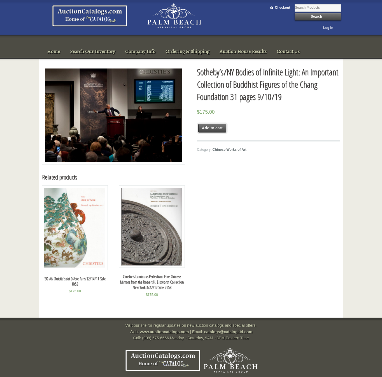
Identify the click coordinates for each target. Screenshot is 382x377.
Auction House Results (243, 51)
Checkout (282, 8)
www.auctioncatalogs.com (164, 332)
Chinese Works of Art (229, 150)
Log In (328, 28)
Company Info (140, 51)
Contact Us (288, 51)
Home (53, 51)
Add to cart (212, 128)
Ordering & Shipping (187, 51)
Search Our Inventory (92, 51)
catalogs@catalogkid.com (228, 332)
